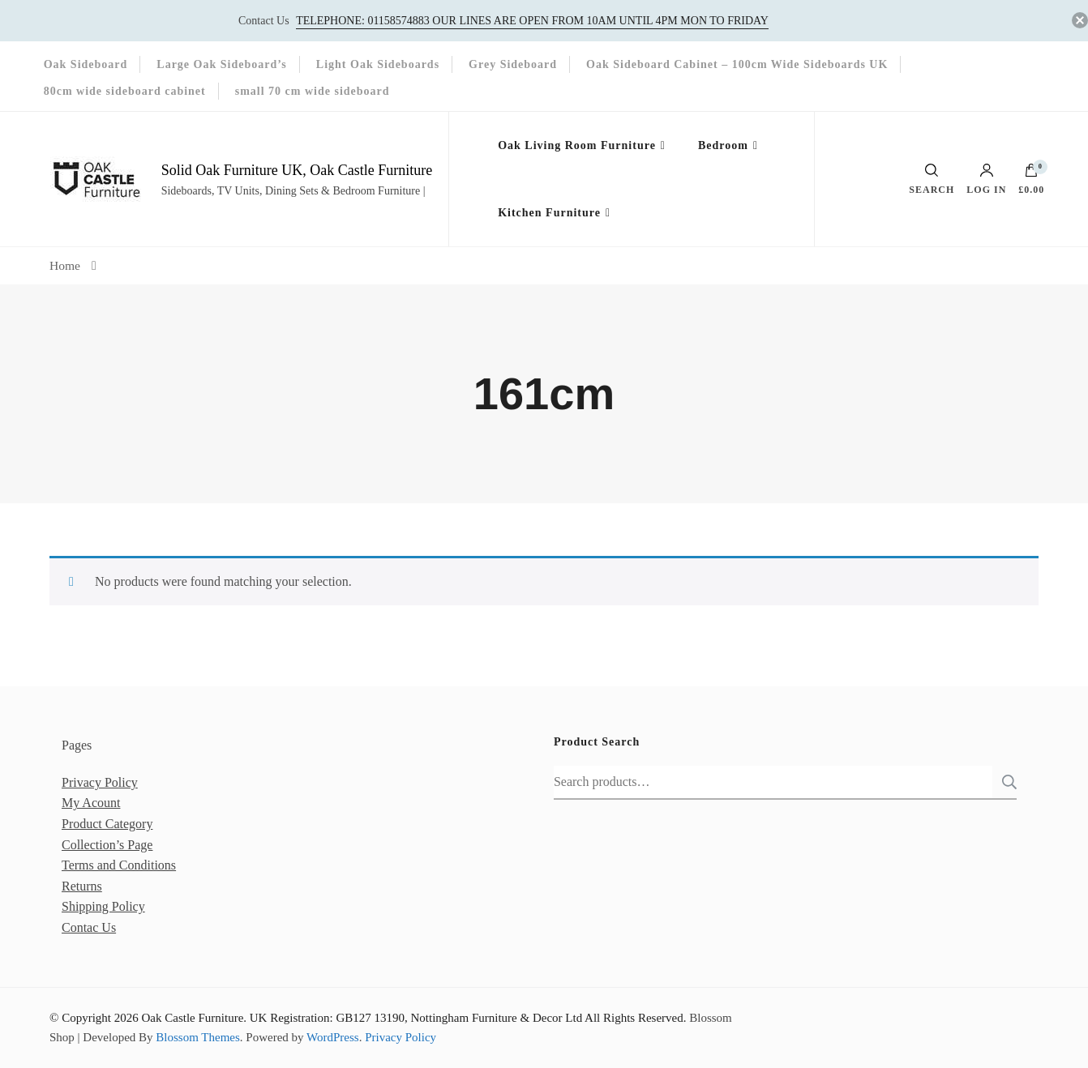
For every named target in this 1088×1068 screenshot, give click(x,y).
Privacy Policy (100, 782)
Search (1004, 782)
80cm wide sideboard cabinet (125, 91)
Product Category (107, 824)
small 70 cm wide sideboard (312, 91)
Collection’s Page (107, 845)
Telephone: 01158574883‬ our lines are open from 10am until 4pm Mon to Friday (532, 21)
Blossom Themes (197, 1037)
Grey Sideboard (513, 64)
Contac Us (89, 927)
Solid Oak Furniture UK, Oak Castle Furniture (296, 170)
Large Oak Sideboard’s (221, 64)
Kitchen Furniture (549, 213)
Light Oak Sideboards (377, 64)
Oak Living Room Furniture (577, 145)
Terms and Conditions (119, 865)
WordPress (332, 1037)
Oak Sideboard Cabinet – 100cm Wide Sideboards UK (737, 64)
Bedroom (723, 145)
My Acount (91, 803)
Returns (82, 886)
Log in (986, 179)
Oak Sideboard (86, 64)
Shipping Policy (103, 906)
